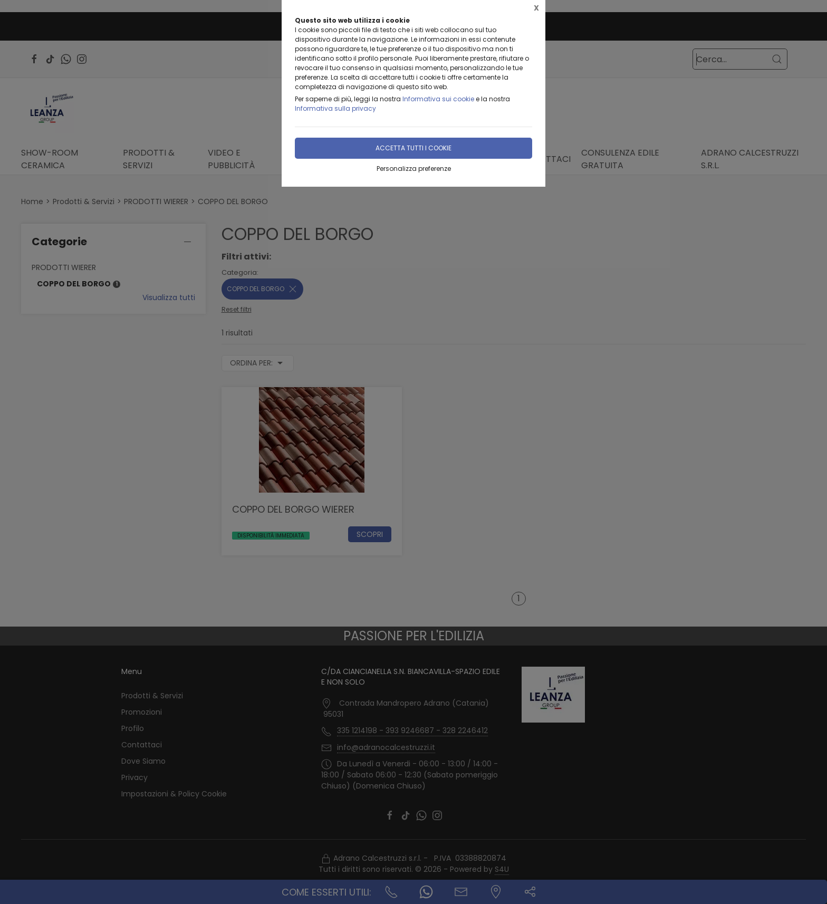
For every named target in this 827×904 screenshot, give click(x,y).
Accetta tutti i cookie (413, 147)
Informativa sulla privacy (335, 108)
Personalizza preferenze (414, 168)
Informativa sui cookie (438, 98)
